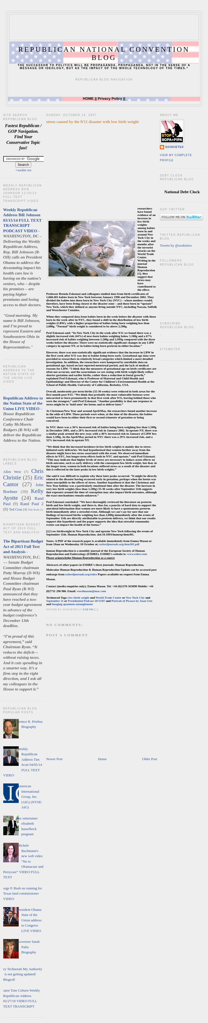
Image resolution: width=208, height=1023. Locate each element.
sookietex (174, 147)
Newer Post (54, 759)
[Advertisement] (108, 26)
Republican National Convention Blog (104, 54)
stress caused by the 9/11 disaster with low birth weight (92, 121)
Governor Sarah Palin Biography (28, 947)
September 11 (55, 600)
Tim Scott (33, 509)
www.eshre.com (137, 554)
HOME (88, 98)
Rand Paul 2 (32, 503)
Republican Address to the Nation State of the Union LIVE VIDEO (23, 403)
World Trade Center (109, 597)
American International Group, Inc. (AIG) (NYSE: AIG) (29, 796)
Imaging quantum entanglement (72, 604)
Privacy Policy (110, 98)
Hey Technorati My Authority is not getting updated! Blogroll (21, 974)
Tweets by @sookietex (176, 245)
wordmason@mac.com (91, 591)
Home (102, 759)
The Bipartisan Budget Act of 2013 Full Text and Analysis (23, 546)
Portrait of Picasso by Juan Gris (131, 600)
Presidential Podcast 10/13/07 (87, 600)
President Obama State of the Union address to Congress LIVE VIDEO (29, 920)
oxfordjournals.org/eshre (81, 574)
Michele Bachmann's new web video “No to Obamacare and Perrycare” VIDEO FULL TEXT (23, 861)
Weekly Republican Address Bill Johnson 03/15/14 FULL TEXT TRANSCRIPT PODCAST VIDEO (22, 220)
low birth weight (78, 597)
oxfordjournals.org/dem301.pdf (119, 544)
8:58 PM (88, 609)
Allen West (12, 472)
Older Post (149, 759)
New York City (135, 597)
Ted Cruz (15, 509)
